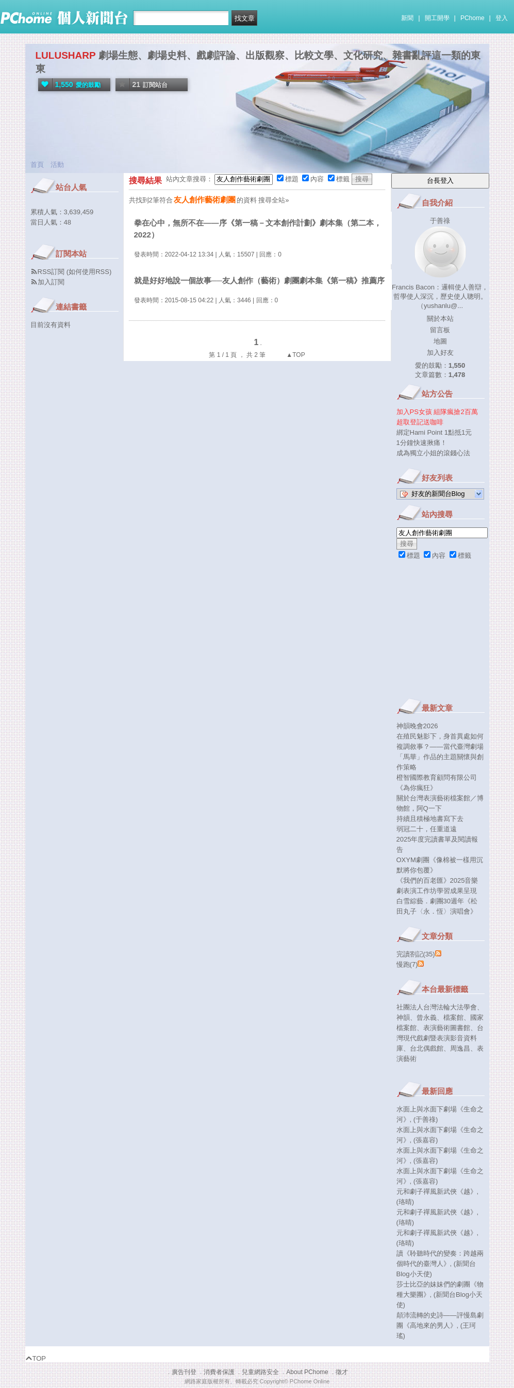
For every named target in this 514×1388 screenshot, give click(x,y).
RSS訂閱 (51, 272)
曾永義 (427, 1017)
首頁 (37, 164)
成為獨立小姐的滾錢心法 (433, 453)
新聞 (407, 18)
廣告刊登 (184, 1372)
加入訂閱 (51, 282)
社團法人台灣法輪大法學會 (436, 1007)
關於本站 (440, 318)
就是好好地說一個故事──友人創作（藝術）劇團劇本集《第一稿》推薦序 (259, 280)
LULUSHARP (66, 55)
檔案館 (453, 1017)
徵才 (342, 1372)
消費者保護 (219, 1372)
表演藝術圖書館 (446, 1028)
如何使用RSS (89, 272)
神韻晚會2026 (417, 726)
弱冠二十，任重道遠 (426, 829)
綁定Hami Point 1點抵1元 (434, 432)
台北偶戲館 (426, 1048)
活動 (57, 164)
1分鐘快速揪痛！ (421, 443)
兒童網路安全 (260, 1372)
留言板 (440, 330)
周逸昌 (460, 1048)
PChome (472, 18)
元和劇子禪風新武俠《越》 (436, 1191)
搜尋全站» (273, 200)
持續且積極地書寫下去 (429, 818)
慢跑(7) (407, 964)
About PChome (307, 1372)
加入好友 (440, 352)
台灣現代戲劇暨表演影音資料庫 (440, 1038)
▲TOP (295, 354)
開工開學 (437, 18)
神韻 (403, 1017)
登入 (501, 18)
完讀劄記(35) (415, 954)
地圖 (440, 341)
